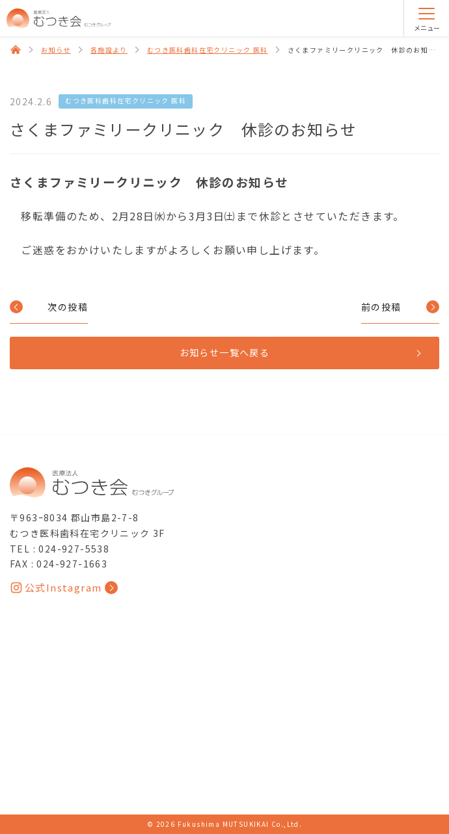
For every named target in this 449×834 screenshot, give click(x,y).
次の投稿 (68, 306)
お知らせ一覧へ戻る (225, 352)
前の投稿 (381, 306)
